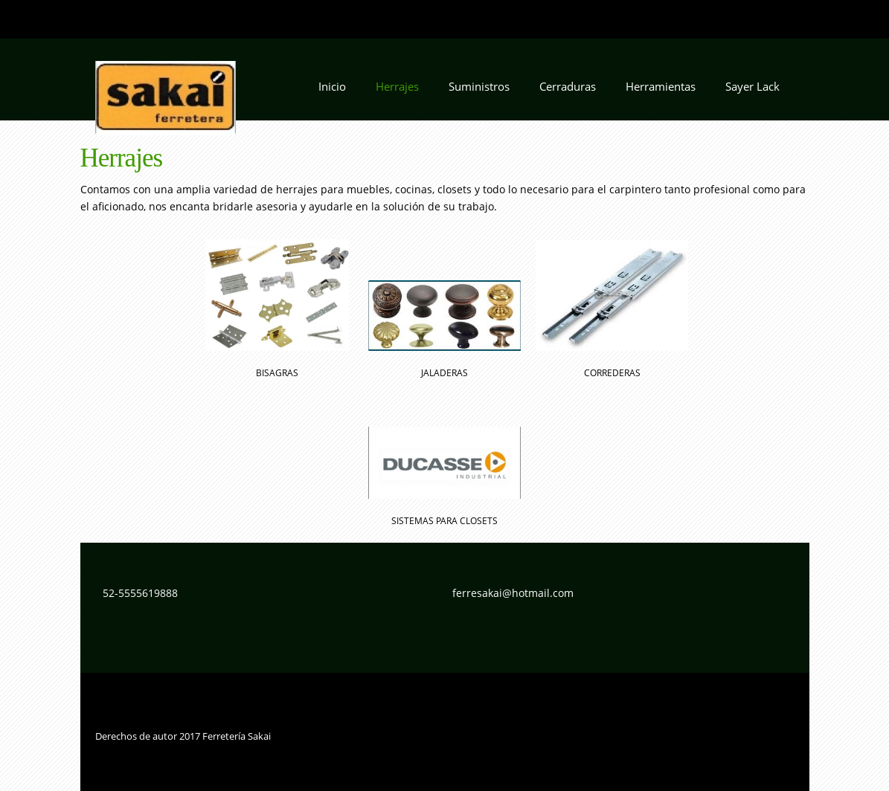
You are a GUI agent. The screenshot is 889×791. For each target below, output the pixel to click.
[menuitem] (332, 90)
